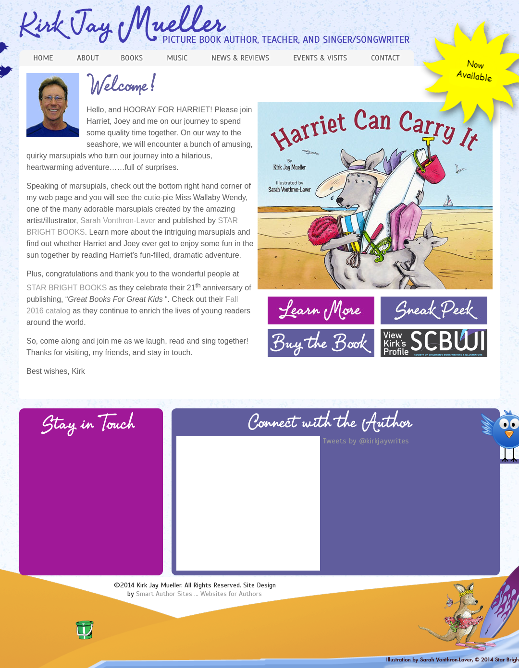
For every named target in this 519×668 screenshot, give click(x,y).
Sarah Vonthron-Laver (119, 220)
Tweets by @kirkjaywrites (365, 441)
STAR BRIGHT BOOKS (66, 288)
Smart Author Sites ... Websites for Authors (199, 594)
